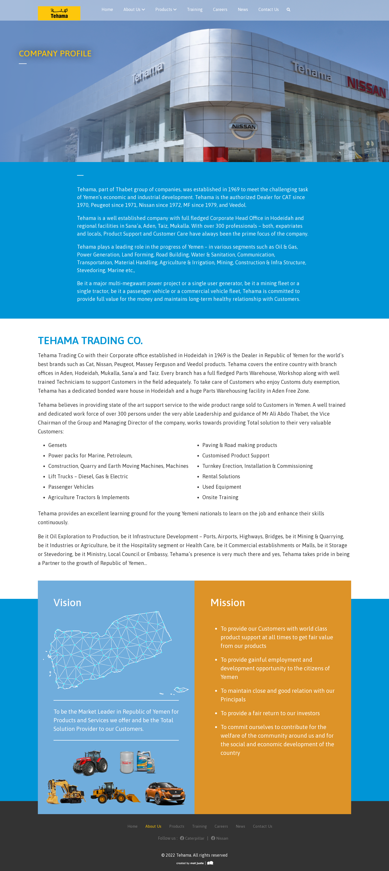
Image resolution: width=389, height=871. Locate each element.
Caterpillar (192, 838)
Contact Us (268, 9)
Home (107, 9)
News (243, 9)
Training (195, 9)
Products (163, 9)
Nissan (220, 838)
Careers (220, 9)
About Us (131, 9)
